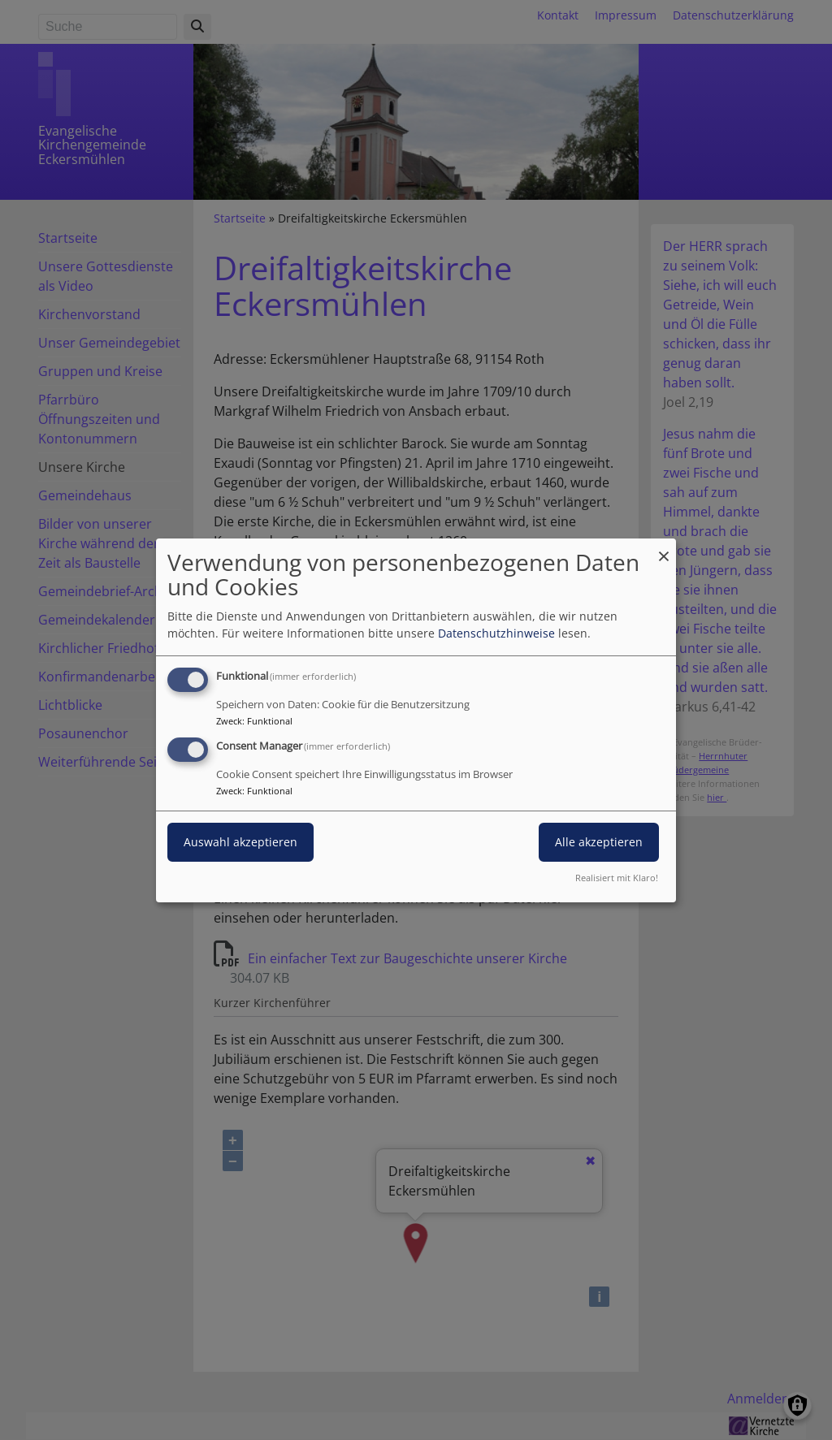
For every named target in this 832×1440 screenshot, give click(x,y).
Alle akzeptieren (599, 842)
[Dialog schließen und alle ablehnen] (664, 548)
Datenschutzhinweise (496, 633)
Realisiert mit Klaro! (616, 877)
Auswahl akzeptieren (240, 842)
